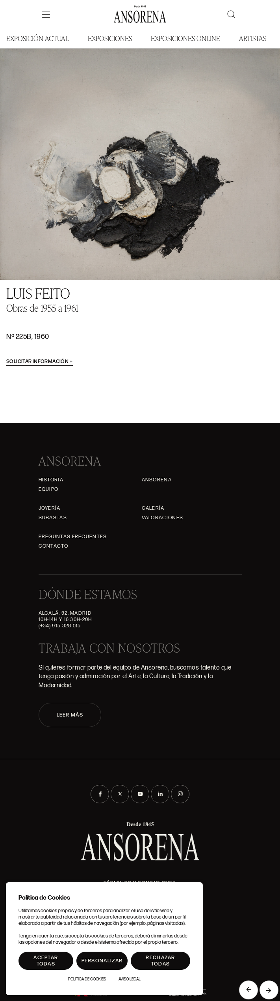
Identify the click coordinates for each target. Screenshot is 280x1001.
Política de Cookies (87, 979)
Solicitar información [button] (39, 361)
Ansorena (157, 480)
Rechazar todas (160, 960)
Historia (51, 480)
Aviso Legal (130, 979)
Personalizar (102, 961)
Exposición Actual (37, 38)
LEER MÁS (70, 715)
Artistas (252, 38)
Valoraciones (163, 518)
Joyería (50, 508)
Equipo (49, 489)
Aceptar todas (45, 960)
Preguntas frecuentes (73, 536)
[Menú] (46, 14)
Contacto (53, 546)
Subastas (53, 518)
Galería (153, 508)
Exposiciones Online (185, 38)
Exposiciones (110, 38)
